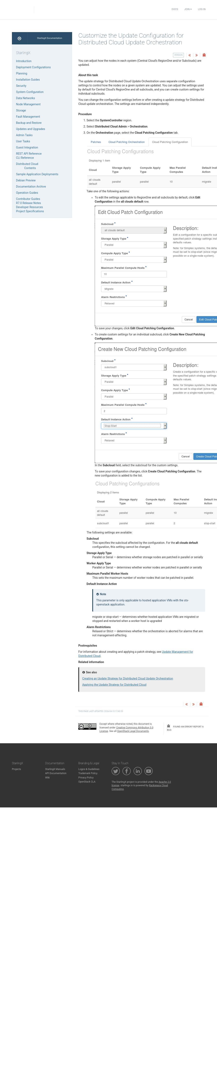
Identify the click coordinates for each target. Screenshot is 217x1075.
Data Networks (25, 98)
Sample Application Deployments (37, 174)
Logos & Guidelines (88, 769)
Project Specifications (30, 211)
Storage (21, 110)
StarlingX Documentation (49, 38)
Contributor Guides (28, 199)
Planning (21, 73)
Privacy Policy (85, 777)
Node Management (28, 104)
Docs (175, 9)
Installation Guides (28, 79)
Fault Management (28, 116)
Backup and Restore (29, 122)
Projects (16, 769)
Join (188, 9)
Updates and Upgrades (30, 129)
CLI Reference (25, 157)
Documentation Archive (31, 186)
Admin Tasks (24, 135)
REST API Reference (29, 153)
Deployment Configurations (33, 67)
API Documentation (56, 773)
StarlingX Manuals (55, 769)
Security (21, 85)
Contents (30, 168)
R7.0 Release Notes (28, 203)
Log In (201, 9)
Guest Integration (27, 147)
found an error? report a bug (185, 727)
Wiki (47, 777)
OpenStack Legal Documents (133, 731)
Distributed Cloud (27, 164)
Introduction (23, 61)
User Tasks (23, 141)
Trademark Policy (87, 773)
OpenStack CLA (86, 781)
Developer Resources (29, 207)
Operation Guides (27, 192)
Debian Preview (26, 180)
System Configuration (30, 92)
